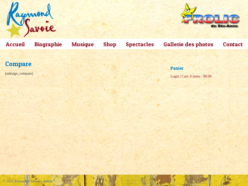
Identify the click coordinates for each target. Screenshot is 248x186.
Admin (48, 181)
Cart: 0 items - (197, 76)
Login (175, 76)
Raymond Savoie (31, 20)
